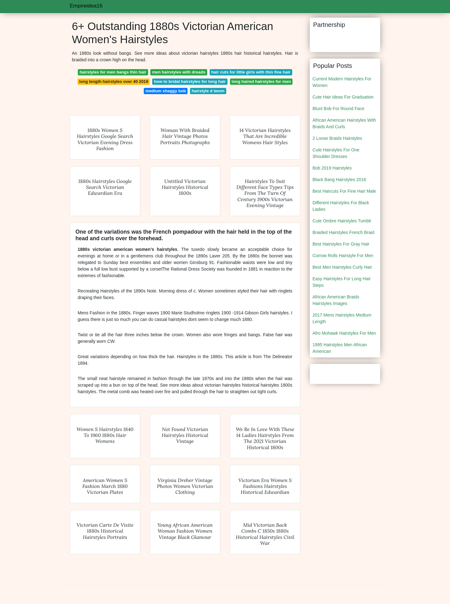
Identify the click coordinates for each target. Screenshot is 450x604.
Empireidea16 (86, 6)
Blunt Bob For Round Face (338, 108)
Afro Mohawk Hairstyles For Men (344, 333)
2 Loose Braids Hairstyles (337, 138)
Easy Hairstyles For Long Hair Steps (341, 282)
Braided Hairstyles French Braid (343, 232)
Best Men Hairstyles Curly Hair (342, 267)
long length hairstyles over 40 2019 (113, 81)
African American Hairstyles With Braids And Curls (344, 123)
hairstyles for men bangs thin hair (113, 72)
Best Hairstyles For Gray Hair (340, 243)
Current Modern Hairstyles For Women (341, 82)
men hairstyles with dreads (179, 72)
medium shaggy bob (166, 91)
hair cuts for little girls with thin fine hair (250, 72)
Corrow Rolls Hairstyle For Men (342, 255)
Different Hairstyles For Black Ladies (340, 206)
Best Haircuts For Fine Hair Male (344, 191)
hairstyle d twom (208, 91)
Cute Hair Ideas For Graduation (342, 96)
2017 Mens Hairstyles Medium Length (341, 318)
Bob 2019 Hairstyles (332, 167)
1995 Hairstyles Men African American (339, 348)
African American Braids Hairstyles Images (335, 300)
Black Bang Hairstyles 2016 (339, 179)
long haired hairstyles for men (261, 81)
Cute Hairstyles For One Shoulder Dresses (335, 153)
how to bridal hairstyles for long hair (190, 81)
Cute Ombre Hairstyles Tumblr (341, 220)
